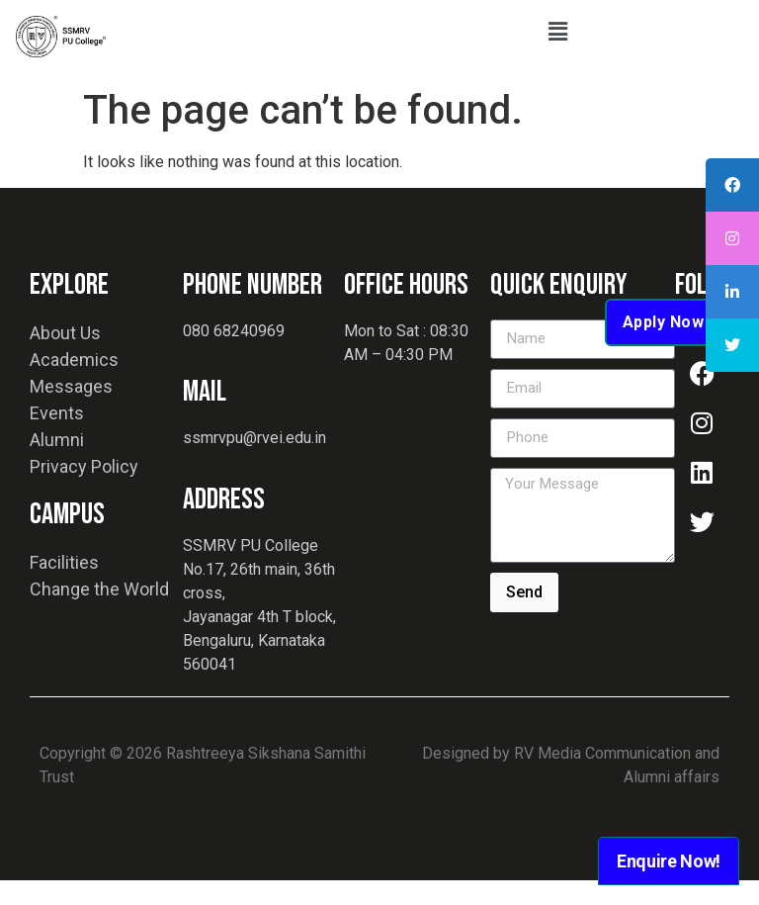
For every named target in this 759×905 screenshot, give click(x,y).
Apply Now (664, 346)
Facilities (64, 587)
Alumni (57, 464)
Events (57, 437)
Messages (71, 411)
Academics (74, 384)
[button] (557, 31)
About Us (65, 357)
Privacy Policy (84, 491)
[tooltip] (732, 185)
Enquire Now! (668, 861)
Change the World (99, 613)
